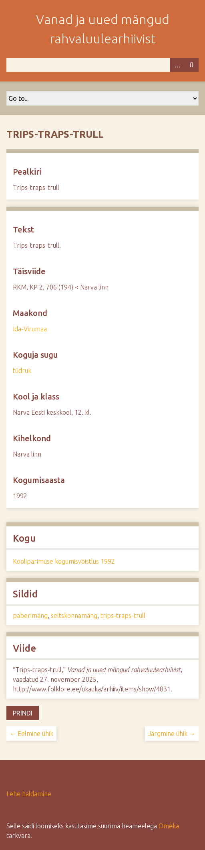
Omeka (169, 826)
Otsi (191, 65)
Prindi (22, 713)
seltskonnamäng (74, 615)
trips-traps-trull (122, 615)
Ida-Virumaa (30, 328)
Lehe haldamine (28, 793)
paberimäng (30, 615)
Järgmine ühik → (171, 733)
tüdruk (22, 370)
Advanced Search (177, 65)
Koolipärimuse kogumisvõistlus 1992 (64, 561)
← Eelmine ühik (31, 733)
